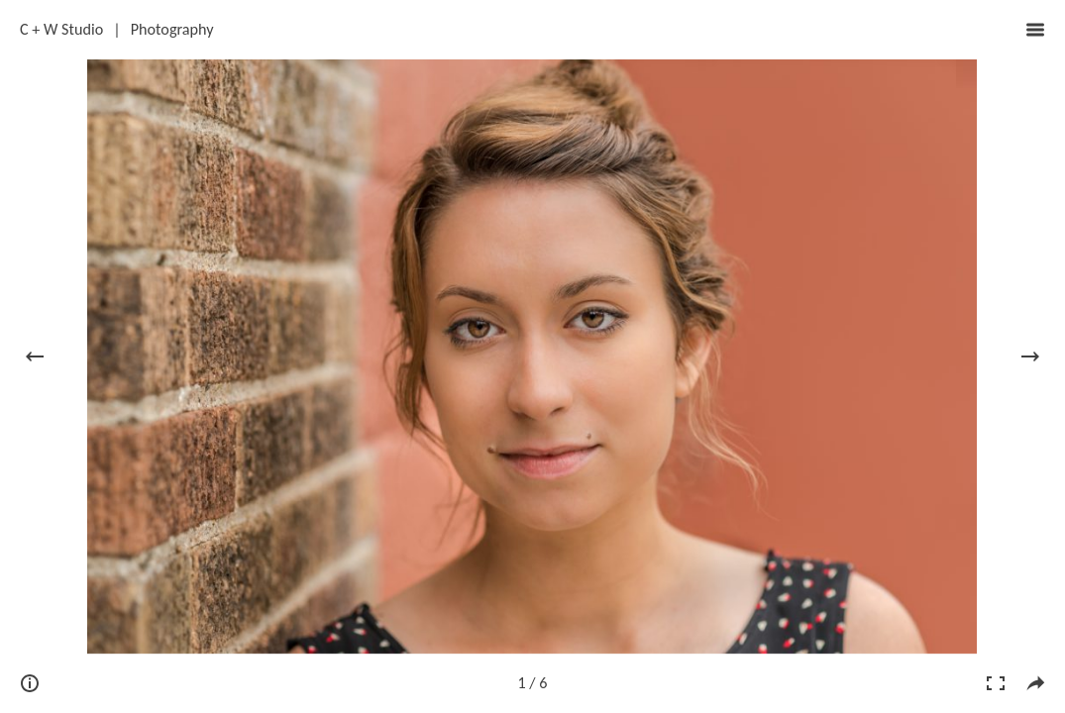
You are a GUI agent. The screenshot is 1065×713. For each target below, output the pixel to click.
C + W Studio (61, 29)
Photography (172, 29)
